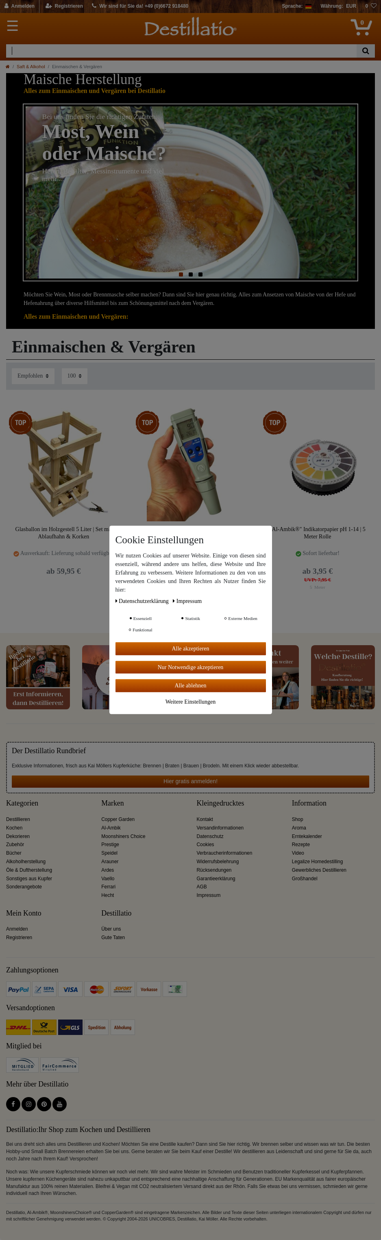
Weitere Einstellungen (190, 701)
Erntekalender (307, 836)
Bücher (14, 853)
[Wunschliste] (371, 6)
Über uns (111, 929)
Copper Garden (118, 819)
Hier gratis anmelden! (190, 781)
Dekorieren (18, 836)
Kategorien (22, 803)
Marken (112, 803)
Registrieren (19, 937)
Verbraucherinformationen (225, 853)
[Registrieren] (64, 6)
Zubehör (15, 844)
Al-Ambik (111, 828)
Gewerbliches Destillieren (319, 870)
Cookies (205, 844)
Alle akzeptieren (190, 649)
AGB (202, 887)
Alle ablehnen (190, 686)
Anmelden (17, 929)
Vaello (107, 878)
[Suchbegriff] (181, 51)
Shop (297, 819)
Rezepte (301, 844)
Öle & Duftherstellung (29, 870)
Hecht (107, 895)
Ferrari (108, 887)
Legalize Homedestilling (317, 861)
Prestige (110, 844)
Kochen (14, 828)
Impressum (209, 895)
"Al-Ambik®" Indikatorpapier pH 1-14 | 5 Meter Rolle (318, 533)
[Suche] (366, 51)
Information (309, 803)
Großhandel (305, 878)
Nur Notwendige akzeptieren (191, 667)
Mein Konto (23, 913)
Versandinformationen (220, 828)
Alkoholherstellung (26, 861)
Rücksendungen (214, 870)
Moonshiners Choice (123, 836)
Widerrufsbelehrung (218, 861)
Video (298, 853)
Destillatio (116, 913)
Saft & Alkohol (31, 66)
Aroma (299, 828)
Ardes (107, 870)
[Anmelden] (19, 6)
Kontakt (205, 819)
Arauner (109, 861)
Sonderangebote (24, 887)
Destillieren (18, 819)
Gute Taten (113, 937)
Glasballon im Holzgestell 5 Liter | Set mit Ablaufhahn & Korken (63, 533)
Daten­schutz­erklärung (142, 601)
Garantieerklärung (216, 878)
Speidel (109, 853)
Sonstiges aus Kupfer (29, 878)
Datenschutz (210, 836)
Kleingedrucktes (220, 803)
